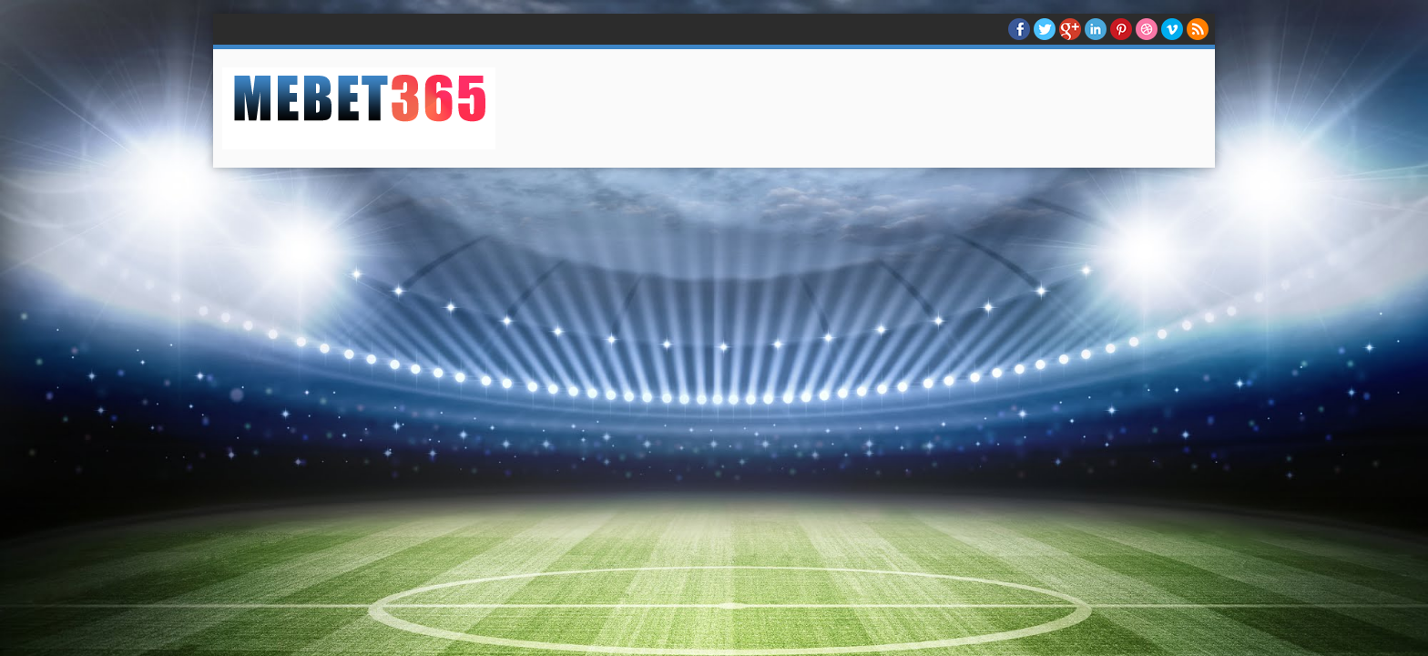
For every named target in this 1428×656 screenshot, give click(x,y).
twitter (1045, 29)
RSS (1198, 29)
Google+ (1070, 29)
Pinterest (1121, 29)
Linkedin (1096, 29)
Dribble (1147, 29)
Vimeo (1172, 29)
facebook (1019, 29)
